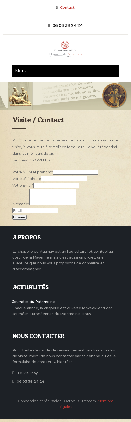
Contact (67, 7)
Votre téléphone (26, 178)
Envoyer (19, 220)
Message (20, 207)
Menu (21, 70)
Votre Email (22, 185)
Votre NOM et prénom (32, 172)
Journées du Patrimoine (33, 305)
